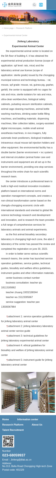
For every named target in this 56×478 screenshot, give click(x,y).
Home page (9, 28)
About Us (37, 424)
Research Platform (24, 28)
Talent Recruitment (13, 430)
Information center (27, 419)
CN (41, 4)
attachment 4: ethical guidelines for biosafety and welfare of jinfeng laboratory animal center (27, 350)
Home (5, 419)
